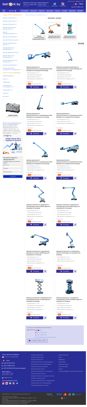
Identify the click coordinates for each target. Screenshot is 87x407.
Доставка (50, 10)
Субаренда (61, 359)
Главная (27, 14)
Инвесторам (62, 362)
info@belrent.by (7, 377)
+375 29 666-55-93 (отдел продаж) (45, 337)
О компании (24, 10)
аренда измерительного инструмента (42, 371)
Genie (37, 73)
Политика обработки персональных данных (70, 371)
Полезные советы (63, 364)
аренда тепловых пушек (38, 378)
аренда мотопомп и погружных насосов (42, 376)
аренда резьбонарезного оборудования (43, 380)
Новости (41, 10)
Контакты (33, 10)
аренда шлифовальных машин (40, 385)
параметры (32, 14)
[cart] (80, 10)
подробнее (29, 81)
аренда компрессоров (37, 369)
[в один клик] (45, 87)
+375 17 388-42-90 (77, 7)
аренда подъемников (37, 357)
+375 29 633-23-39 (41, 332)
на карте (26, 6)
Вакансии (72, 10)
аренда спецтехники (37, 359)
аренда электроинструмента (39, 366)
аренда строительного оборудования (42, 362)
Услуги (60, 357)
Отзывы (64, 10)
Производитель (40, 14)
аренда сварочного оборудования (41, 383)
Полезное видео (63, 366)
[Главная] (11, 6)
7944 (78, 4)
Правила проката (63, 355)
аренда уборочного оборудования (41, 364)
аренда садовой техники (38, 373)
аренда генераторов (37, 355)
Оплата (57, 10)
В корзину (36, 87)
